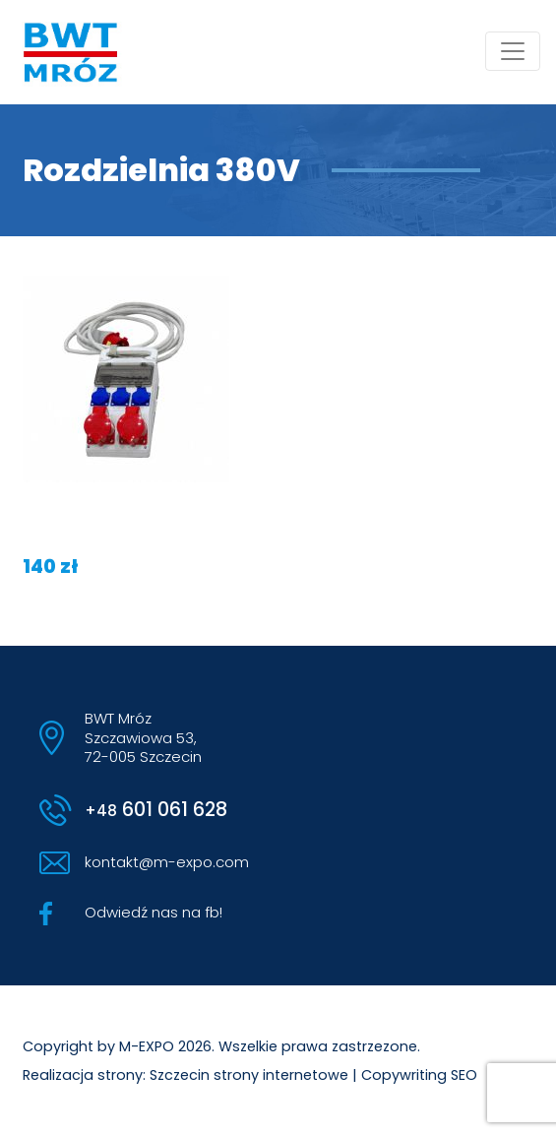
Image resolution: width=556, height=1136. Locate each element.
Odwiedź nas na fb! (153, 912)
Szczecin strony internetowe (249, 1075)
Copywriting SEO (419, 1075)
